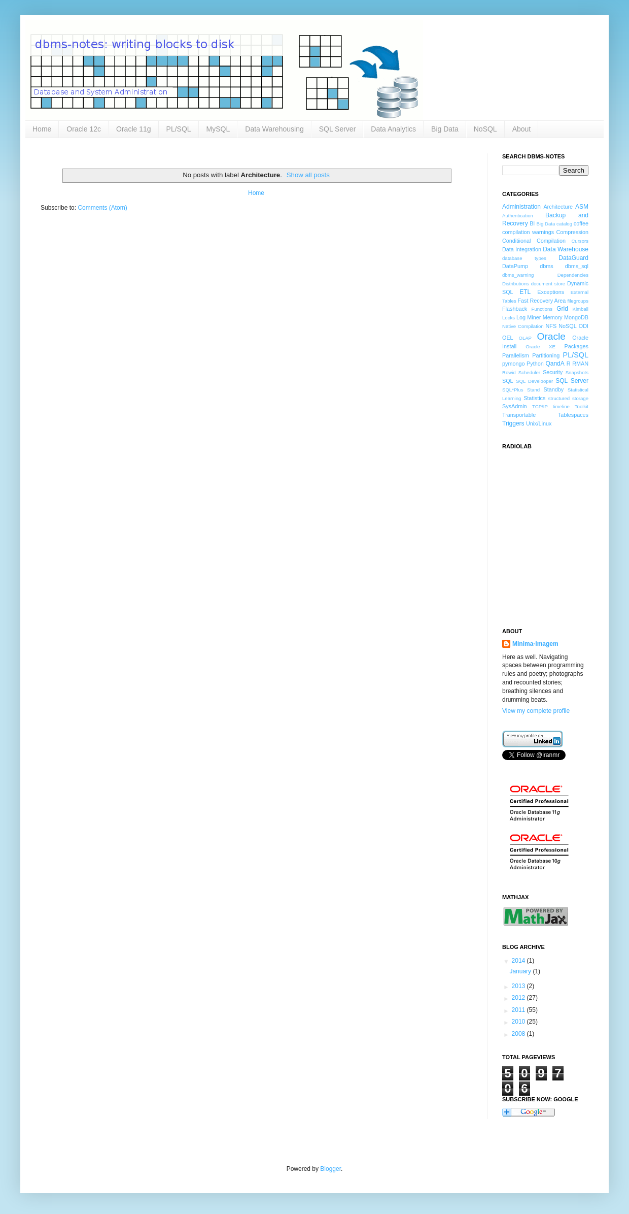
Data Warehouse (565, 249)
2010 (519, 1021)
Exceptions (550, 292)
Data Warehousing (274, 129)
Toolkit (581, 406)
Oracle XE (540, 346)
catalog (564, 223)
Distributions (515, 283)
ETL (525, 292)
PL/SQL (178, 129)
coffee (581, 223)
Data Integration (521, 249)
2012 (519, 997)
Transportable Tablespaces (545, 415)
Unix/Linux (538, 423)
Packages (576, 346)
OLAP (525, 338)
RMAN (580, 363)
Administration (521, 206)
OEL (507, 338)
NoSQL (485, 129)
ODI (583, 326)
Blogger (330, 1168)
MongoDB (576, 317)
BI (532, 223)
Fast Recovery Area (541, 301)
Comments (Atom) (102, 207)
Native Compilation (523, 326)
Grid (562, 308)
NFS (550, 326)
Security (553, 372)
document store (548, 283)
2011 (519, 1009)
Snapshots (577, 372)
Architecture (558, 207)
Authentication (517, 215)
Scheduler (529, 372)
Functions (542, 309)
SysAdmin (514, 406)
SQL (507, 381)
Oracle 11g (133, 129)
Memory (553, 317)
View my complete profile (536, 710)
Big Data (445, 129)
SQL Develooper (534, 381)
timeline (561, 406)
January (521, 971)
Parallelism (515, 355)
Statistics (534, 398)
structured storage (568, 398)
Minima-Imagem (535, 643)
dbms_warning (518, 275)
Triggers (513, 423)
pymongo (513, 363)
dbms (546, 266)
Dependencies (572, 275)
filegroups (577, 301)
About (521, 129)
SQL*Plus (512, 389)
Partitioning (546, 355)
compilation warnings (528, 232)
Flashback (514, 309)
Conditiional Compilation (534, 241)
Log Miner (528, 317)
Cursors (579, 241)
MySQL (218, 129)
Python (535, 363)
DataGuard (573, 257)
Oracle (551, 336)
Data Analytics (393, 129)
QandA (554, 363)
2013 (519, 986)
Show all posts (308, 175)
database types (524, 258)
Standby (554, 389)
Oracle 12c (83, 129)
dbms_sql (576, 266)
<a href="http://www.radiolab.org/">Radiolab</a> (553, 532)
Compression (572, 232)
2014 (519, 960)
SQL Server (337, 129)
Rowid (509, 372)
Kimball (580, 309)
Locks (508, 317)
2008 (519, 1033)
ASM (581, 206)
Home (41, 129)
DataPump (515, 266)
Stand (533, 389)
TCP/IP (540, 406)
